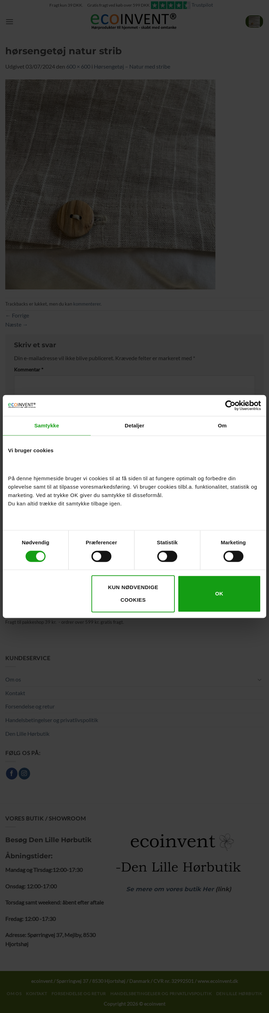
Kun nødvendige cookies (133, 594)
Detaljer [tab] (134, 425)
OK (219, 594)
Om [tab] (222, 425)
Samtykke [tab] (46, 425)
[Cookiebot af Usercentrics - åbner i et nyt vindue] (230, 405)
